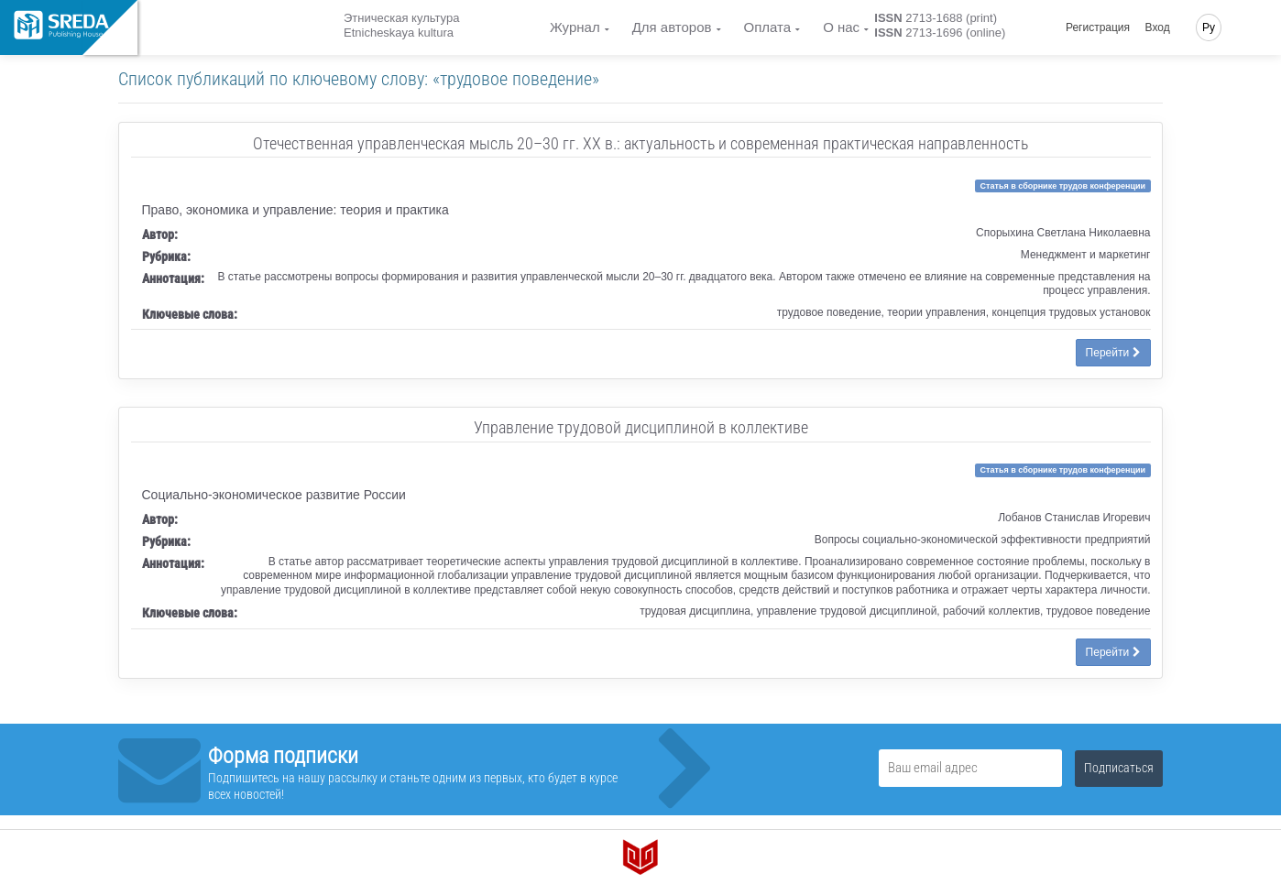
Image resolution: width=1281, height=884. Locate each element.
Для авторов (672, 27)
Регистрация (1098, 27)
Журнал (575, 27)
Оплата (768, 27)
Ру (1208, 27)
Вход (1157, 27)
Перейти (1113, 352)
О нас (841, 27)
